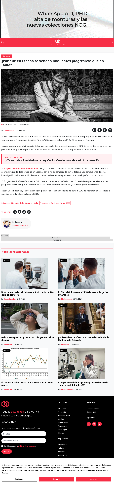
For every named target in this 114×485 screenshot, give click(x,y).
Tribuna (61, 448)
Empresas (62, 408)
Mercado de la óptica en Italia (24, 203)
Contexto (62, 412)
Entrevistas (62, 444)
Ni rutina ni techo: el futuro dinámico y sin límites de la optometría (27, 293)
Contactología (64, 415)
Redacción (9, 130)
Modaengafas (66, 299)
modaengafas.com (20, 225)
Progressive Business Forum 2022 (21, 168)
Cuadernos (62, 455)
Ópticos (61, 451)
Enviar (6, 451)
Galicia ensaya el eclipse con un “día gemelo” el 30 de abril (27, 338)
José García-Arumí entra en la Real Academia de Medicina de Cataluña (83, 338)
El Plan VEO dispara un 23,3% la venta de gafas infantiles (83, 293)
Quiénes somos (93, 408)
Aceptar (93, 479)
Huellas (61, 433)
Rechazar (56, 479)
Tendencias (62, 426)
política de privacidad (26, 446)
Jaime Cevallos (10, 299)
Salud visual (63, 422)
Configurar (19, 479)
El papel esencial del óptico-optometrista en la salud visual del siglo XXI (83, 384)
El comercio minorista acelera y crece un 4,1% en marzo (27, 384)
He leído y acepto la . (20, 446)
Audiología (62, 429)
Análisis (61, 419)
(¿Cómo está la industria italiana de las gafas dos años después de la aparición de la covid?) (52, 160)
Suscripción (91, 412)
